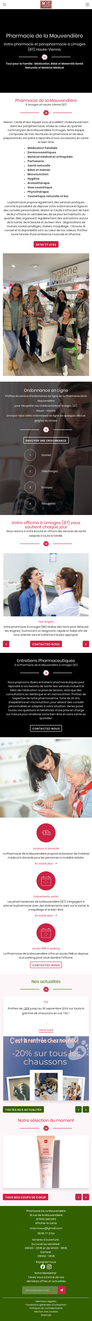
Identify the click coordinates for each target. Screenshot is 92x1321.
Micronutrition (38, 174)
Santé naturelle (39, 165)
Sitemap (46, 1315)
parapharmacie (34, 126)
